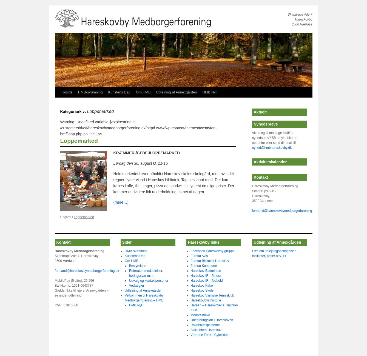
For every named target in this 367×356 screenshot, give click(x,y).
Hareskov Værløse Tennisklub (212, 295)
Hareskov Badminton (205, 271)
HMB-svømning (90, 92)
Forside (67, 92)
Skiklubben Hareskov (205, 330)
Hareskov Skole (202, 290)
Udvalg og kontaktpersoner (148, 281)
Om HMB (143, 92)
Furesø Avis (199, 256)
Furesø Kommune (203, 266)
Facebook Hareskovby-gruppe (212, 251)
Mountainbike (200, 315)
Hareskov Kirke (201, 285)
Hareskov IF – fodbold (206, 281)
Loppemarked (79, 141)
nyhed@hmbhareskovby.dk (272, 148)
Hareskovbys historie (205, 300)
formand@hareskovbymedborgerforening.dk (284, 211)
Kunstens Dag (119, 92)
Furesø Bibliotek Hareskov (209, 261)
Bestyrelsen (137, 266)
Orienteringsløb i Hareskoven (211, 320)
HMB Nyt (209, 92)
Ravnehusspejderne (205, 325)
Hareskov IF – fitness (205, 276)
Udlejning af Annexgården (176, 92)
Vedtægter (136, 285)
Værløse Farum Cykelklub (209, 335)
